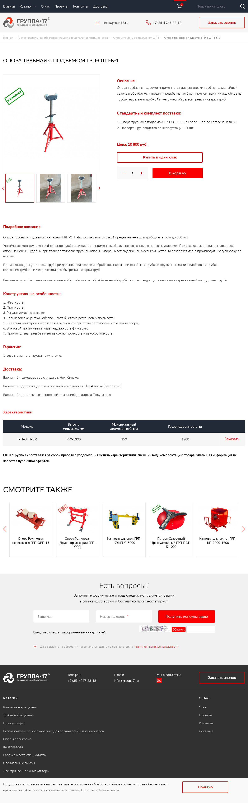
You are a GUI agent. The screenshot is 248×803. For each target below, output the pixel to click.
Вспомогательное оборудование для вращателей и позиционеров (63, 37)
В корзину (177, 173)
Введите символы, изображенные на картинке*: (69, 632)
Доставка (100, 6)
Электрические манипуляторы (26, 771)
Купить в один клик (160, 157)
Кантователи (13, 747)
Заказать (231, 438)
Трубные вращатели (18, 715)
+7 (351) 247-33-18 (167, 22)
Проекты (61, 6)
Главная (9, 6)
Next (99, 188)
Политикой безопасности (100, 790)
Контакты (80, 6)
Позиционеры (13, 723)
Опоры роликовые (17, 739)
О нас (45, 6)
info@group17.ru (115, 22)
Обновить (179, 629)
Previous (3, 188)
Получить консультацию (186, 616)
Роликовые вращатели (20, 707)
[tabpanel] (51, 123)
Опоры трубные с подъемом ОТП (136, 37)
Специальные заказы (19, 763)
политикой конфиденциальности (156, 646)
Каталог (28, 6)
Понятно (205, 787)
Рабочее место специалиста (24, 755)
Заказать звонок (222, 22)
